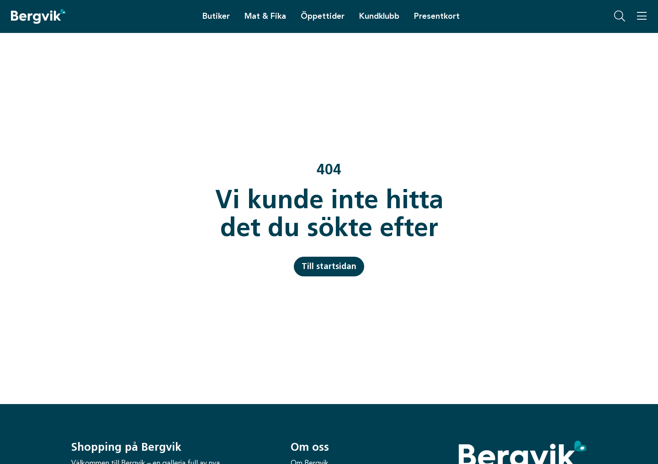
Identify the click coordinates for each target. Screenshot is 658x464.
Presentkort (437, 16)
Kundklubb (379, 16)
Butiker (216, 16)
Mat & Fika (265, 16)
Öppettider (323, 16)
